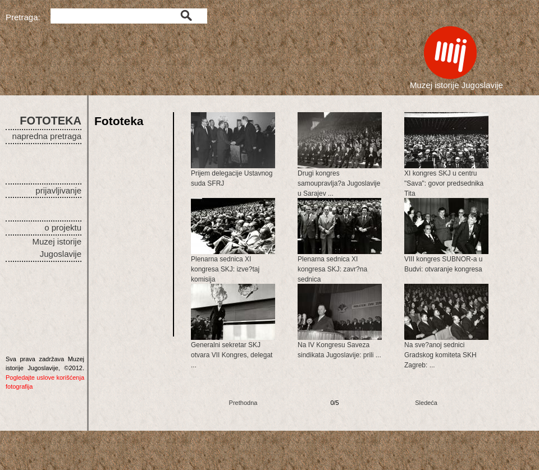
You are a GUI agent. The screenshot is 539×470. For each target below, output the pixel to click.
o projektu (62, 227)
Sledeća (426, 402)
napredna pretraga (46, 136)
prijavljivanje (58, 190)
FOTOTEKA (50, 120)
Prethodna (243, 402)
